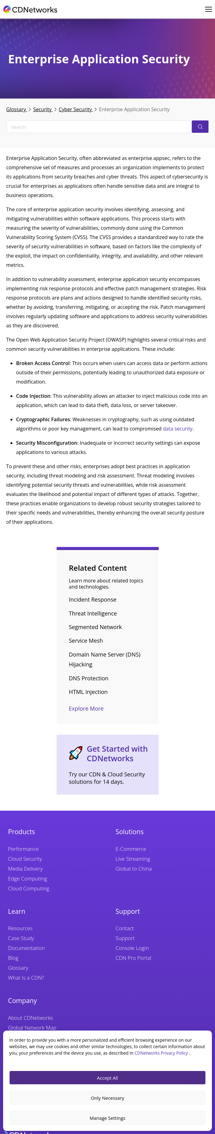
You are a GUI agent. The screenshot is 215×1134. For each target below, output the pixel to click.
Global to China (134, 868)
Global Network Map (32, 1027)
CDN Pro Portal (133, 957)
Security (43, 109)
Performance (23, 848)
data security (178, 428)
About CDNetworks (30, 1017)
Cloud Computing (28, 888)
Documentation (26, 947)
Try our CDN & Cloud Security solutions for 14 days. (107, 778)
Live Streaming (133, 858)
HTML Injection (88, 691)
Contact (125, 928)
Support (125, 938)
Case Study (21, 938)
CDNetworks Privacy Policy (162, 1053)
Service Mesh (86, 640)
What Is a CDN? (26, 977)
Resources (20, 928)
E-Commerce (131, 848)
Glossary (16, 109)
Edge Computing (27, 878)
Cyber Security (76, 109)
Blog (13, 957)
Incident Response (93, 599)
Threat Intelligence (93, 613)
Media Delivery (25, 868)
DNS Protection (89, 678)
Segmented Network (95, 627)
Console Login (132, 947)
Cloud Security (25, 858)
